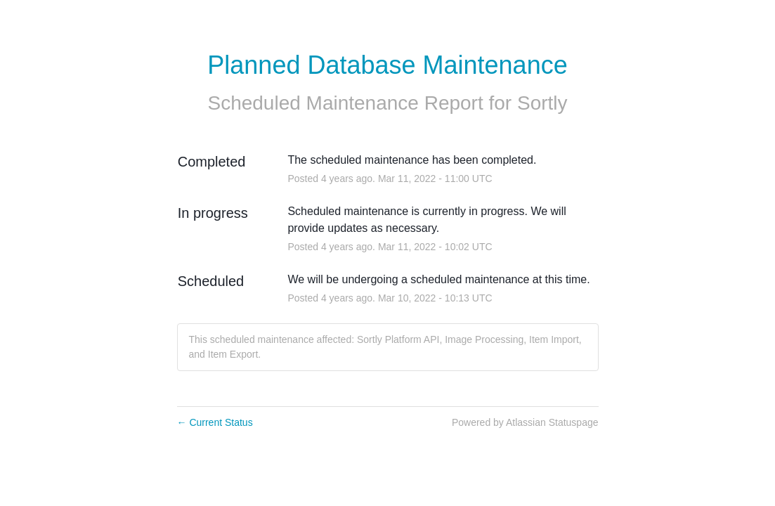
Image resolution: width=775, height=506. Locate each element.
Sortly (542, 103)
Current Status (215, 422)
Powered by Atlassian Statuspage (525, 422)
